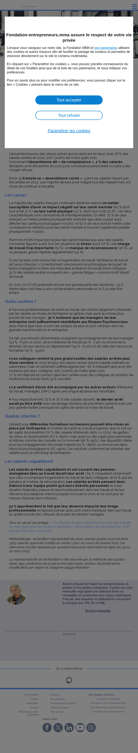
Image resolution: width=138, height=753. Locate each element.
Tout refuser (69, 115)
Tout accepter (69, 100)
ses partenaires (106, 48)
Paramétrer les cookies (69, 130)
